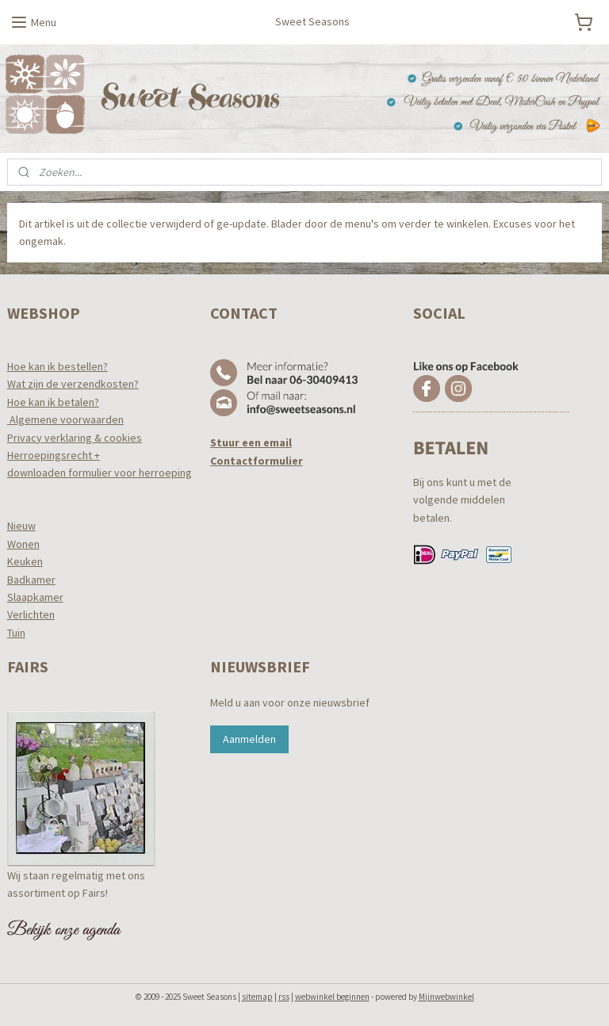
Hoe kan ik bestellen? (57, 366)
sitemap (257, 996)
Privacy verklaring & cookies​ (74, 438)
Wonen (23, 544)
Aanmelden (249, 739)
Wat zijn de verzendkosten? (73, 384)
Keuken (25, 561)
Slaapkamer (35, 597)
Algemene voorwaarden (65, 419)
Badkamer (31, 579)
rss (283, 996)
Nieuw (21, 526)
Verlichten (31, 614)
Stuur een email (251, 442)
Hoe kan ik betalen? (53, 402)
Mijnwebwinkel (446, 996)
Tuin (16, 633)
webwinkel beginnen (332, 996)
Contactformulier (256, 461)
